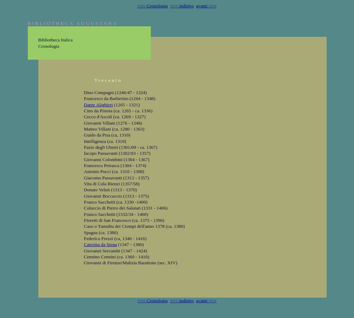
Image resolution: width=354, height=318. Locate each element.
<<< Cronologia (152, 5)
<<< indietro (182, 5)
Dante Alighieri (98, 104)
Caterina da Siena (100, 244)
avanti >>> (206, 5)
